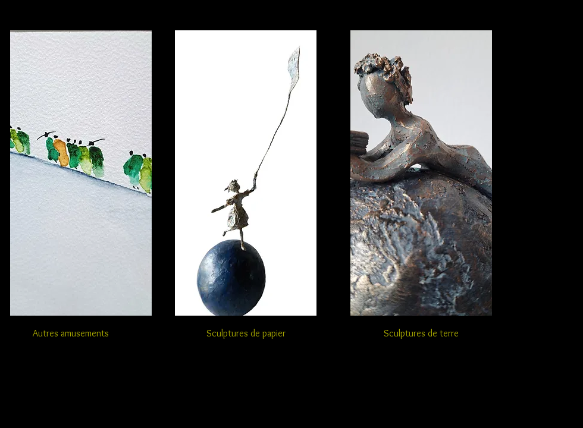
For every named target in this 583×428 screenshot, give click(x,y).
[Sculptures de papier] (245, 333)
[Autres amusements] (71, 334)
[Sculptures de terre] (421, 333)
